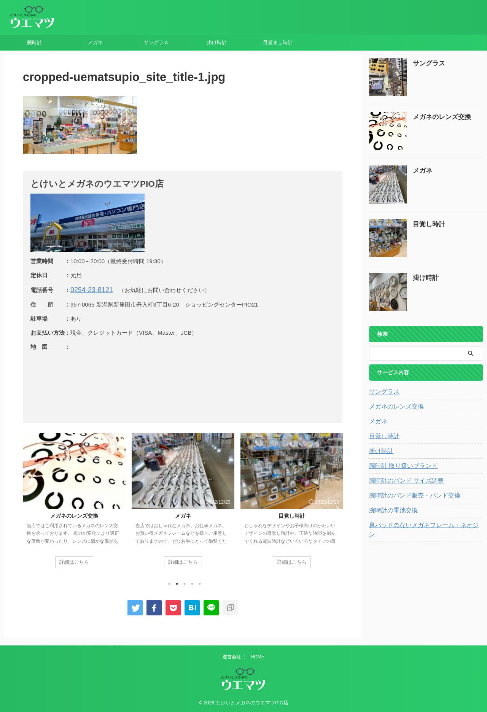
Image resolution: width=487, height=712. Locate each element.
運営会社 (232, 655)
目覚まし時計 (278, 42)
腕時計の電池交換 (390, 510)
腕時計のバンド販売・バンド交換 (409, 496)
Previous (30, 508)
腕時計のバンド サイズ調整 (401, 481)
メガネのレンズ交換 (74, 515)
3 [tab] (184, 582)
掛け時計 (217, 42)
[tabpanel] (74, 503)
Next (335, 508)
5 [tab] (200, 582)
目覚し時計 (292, 515)
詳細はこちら (74, 560)
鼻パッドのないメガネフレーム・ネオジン (419, 525)
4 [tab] (192, 582)
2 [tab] (177, 582)
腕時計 (34, 42)
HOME (257, 655)
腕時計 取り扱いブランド (399, 466)
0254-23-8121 (88, 289)
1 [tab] (169, 582)
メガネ (95, 42)
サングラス (156, 42)
